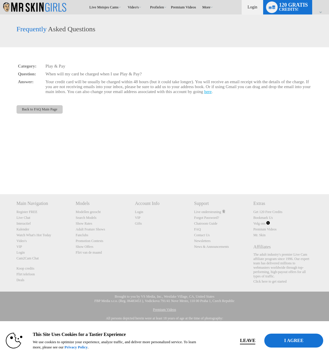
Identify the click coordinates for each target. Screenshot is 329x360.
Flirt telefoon (26, 274)
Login (252, 7)
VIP (19, 247)
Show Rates (84, 223)
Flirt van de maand (89, 252)
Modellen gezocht (88, 212)
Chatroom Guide (205, 223)
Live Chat (23, 218)
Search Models (86, 218)
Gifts (138, 223)
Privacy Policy (84, 347)
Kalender (23, 229)
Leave (238, 340)
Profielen (157, 7)
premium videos (183, 7)
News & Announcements (211, 247)
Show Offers (84, 247)
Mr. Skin (259, 235)
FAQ (197, 229)
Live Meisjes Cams (103, 7)
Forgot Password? (206, 218)
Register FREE (27, 212)
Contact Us (202, 235)
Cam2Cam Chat (28, 258)
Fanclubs (82, 235)
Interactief (24, 223)
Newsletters (202, 241)
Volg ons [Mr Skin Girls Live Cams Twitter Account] (261, 223)
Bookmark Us (263, 218)
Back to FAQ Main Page (39, 109)
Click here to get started (270, 281)
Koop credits (26, 268)
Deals (20, 280)
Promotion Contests (89, 241)
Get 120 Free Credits (267, 212)
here (208, 91)
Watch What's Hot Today (34, 235)
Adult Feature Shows (90, 229)
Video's (133, 7)
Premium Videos (264, 229)
